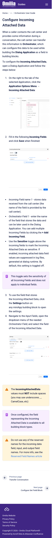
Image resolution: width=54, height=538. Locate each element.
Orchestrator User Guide (24, 13)
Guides (21, 4)
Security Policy (8, 525)
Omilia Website (8, 515)
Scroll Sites (18, 534)
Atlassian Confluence (34, 534)
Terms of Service (9, 522)
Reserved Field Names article (26, 456)
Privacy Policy (8, 519)
